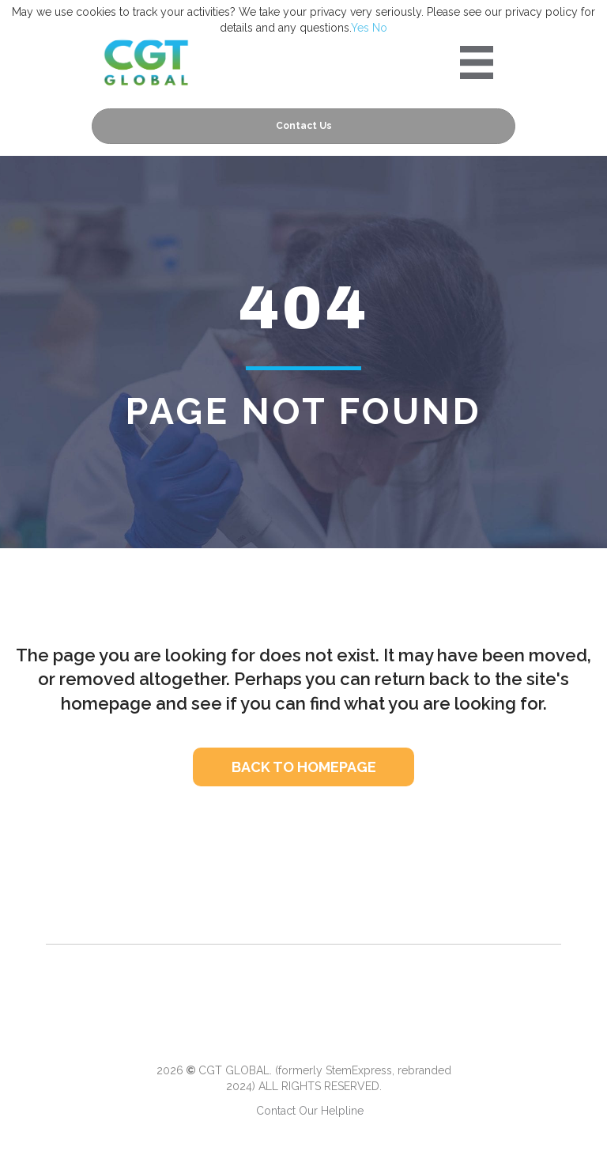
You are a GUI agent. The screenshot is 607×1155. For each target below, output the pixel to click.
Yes (360, 27)
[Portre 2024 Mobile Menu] (476, 62)
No (379, 27)
